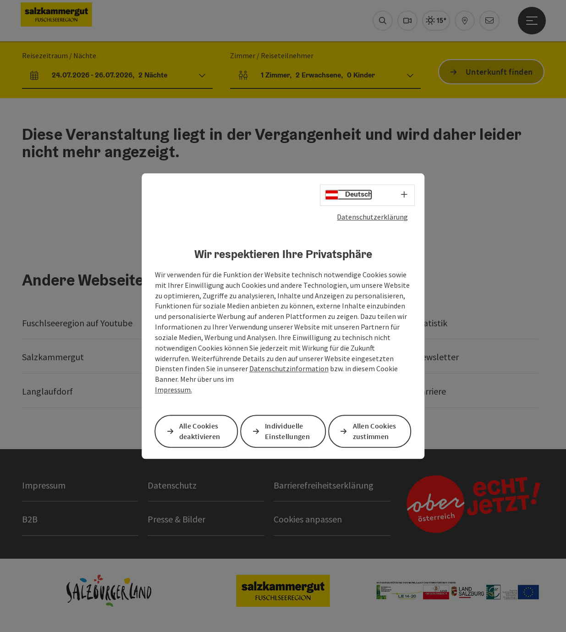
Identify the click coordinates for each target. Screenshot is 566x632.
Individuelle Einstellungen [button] (287, 431)
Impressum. (173, 389)
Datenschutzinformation (289, 369)
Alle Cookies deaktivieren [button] (199, 431)
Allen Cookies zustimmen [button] (374, 431)
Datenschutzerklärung (372, 216)
